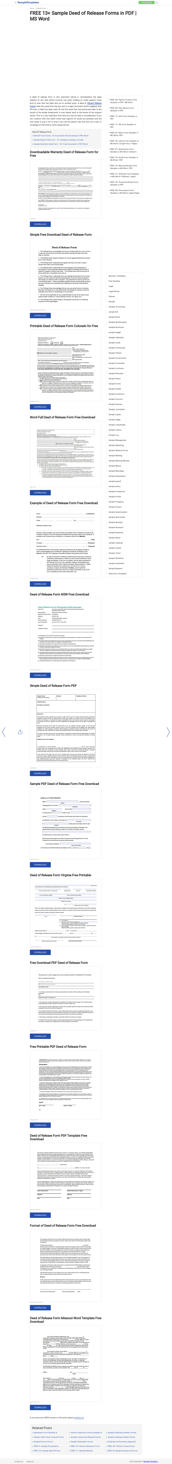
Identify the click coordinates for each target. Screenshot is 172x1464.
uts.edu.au (33, 1031)
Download (40, 224)
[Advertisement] (86, 40)
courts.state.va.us (35, 947)
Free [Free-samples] (147, 2)
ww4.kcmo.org (34, 1402)
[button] (157, 2)
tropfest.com (34, 578)
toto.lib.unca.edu (35, 1210)
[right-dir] (168, 732)
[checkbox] (16, 2)
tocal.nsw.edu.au (35, 670)
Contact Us (18, 1462)
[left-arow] (3, 732)
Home (32, 8)
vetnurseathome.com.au (38, 310)
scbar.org (33, 219)
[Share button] (20, 732)
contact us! (79, 1417)
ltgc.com (32, 487)
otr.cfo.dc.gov (34, 859)
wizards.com (34, 1120)
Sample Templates (151, 1461)
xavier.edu (33, 768)
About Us (30, 1462)
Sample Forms (41, 8)
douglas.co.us (34, 401)
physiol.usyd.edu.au (36, 1302)
